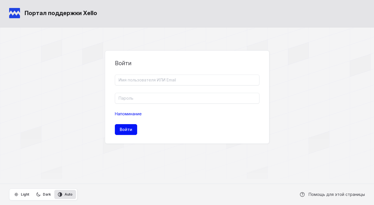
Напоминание (128, 113)
